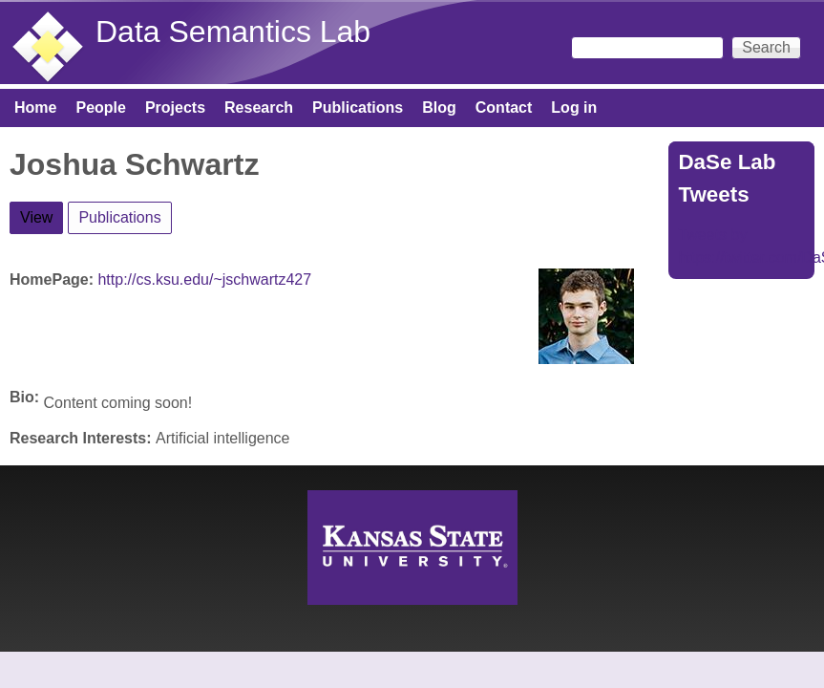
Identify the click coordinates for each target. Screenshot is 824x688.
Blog (439, 107)
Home (35, 107)
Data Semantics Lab (232, 31)
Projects (175, 107)
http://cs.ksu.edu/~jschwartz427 (204, 279)
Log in (574, 107)
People (100, 107)
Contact (504, 107)
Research (258, 107)
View (41, 214)
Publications (357, 107)
